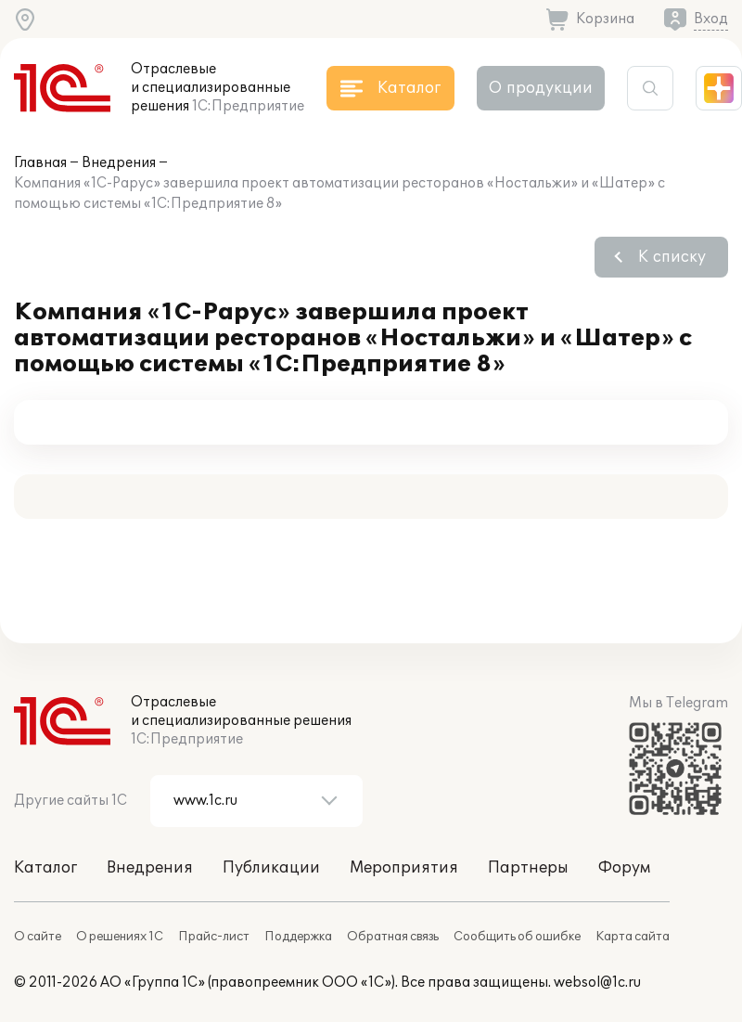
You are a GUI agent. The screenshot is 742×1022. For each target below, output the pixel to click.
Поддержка (298, 936)
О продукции (541, 88)
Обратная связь (393, 936)
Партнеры (528, 868)
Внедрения (119, 163)
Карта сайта (632, 936)
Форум (624, 868)
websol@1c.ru (597, 982)
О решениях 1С (119, 936)
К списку (672, 257)
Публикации (271, 868)
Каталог (45, 868)
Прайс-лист (213, 936)
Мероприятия (404, 868)
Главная (40, 163)
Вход (711, 19)
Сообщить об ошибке (517, 936)
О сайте (37, 936)
